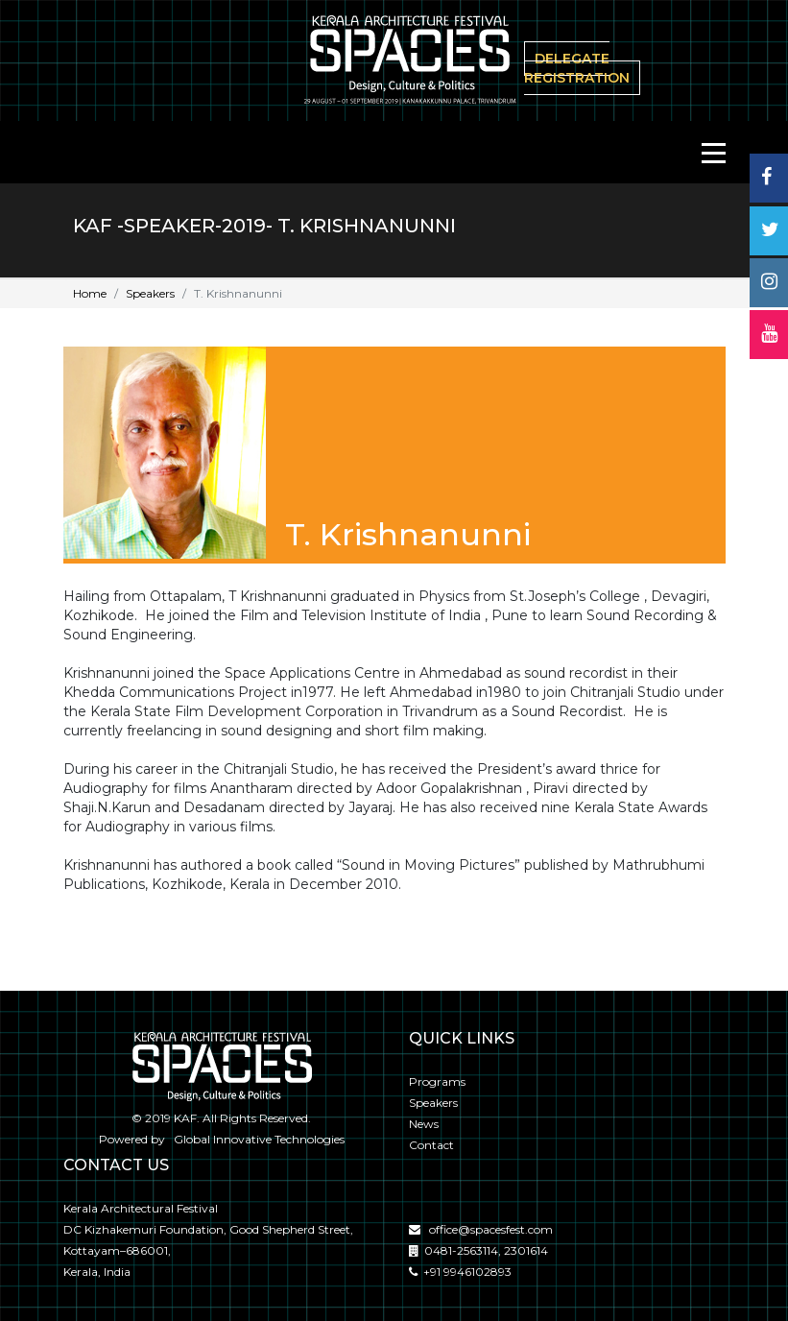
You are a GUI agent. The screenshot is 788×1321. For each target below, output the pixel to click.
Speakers (150, 293)
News (424, 1124)
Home (90, 293)
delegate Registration (577, 68)
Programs (437, 1081)
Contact (431, 1145)
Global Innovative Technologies (256, 1139)
